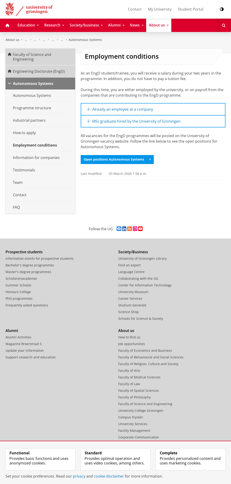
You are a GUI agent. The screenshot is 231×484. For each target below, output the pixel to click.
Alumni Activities (18, 337)
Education (35, 39)
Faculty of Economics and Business (145, 350)
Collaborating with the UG (138, 278)
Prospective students (24, 252)
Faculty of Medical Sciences (139, 377)
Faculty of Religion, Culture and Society (148, 364)
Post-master (53, 39)
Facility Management (134, 430)
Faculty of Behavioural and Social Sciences (151, 357)
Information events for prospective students (40, 258)
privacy (79, 476)
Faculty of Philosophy (134, 397)
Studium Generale (132, 305)
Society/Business (133, 252)
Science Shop (128, 312)
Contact (135, 9)
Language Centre (131, 272)
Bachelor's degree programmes (30, 265)
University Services (132, 424)
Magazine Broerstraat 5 (24, 344)
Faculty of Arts (129, 370)
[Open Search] (223, 25)
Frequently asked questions (27, 305)
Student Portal (190, 9)
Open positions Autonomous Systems (117, 159)
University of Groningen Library (142, 258)
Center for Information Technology (145, 285)
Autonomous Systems (85, 39)
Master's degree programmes (28, 272)
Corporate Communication (138, 437)
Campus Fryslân (130, 417)
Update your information (25, 350)
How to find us (129, 337)
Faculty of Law (129, 384)
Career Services (130, 298)
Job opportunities (131, 344)
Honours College (18, 292)
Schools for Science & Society (140, 318)
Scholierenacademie (21, 278)
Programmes (44, 39)
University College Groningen (140, 410)
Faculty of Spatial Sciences (138, 390)
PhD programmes (19, 298)
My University (160, 9)
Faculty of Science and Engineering (26, 39)
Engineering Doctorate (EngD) (62, 39)
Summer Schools (18, 285)
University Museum (133, 292)
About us (12, 39)
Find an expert (129, 265)
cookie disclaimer (109, 476)
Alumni (12, 330)
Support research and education (31, 357)
